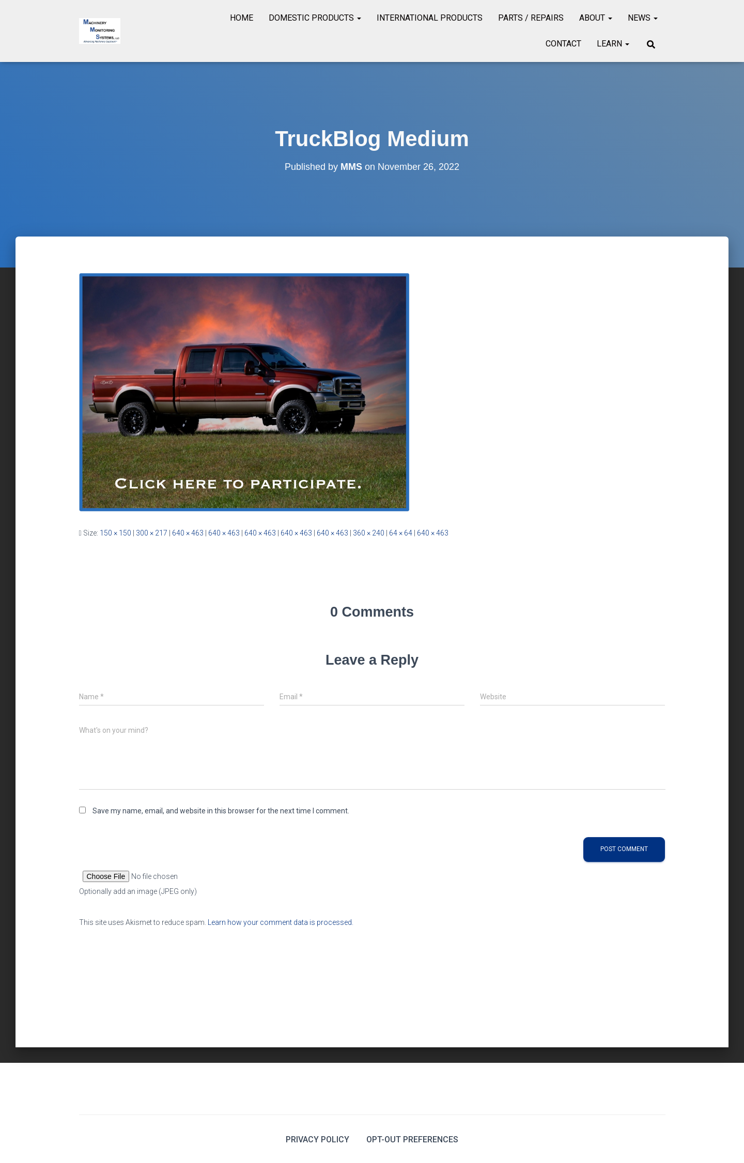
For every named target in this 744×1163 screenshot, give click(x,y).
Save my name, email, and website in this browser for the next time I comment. (220, 811)
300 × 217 (151, 533)
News (643, 18)
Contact (563, 44)
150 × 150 (115, 533)
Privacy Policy (317, 1139)
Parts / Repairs (531, 18)
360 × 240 (368, 533)
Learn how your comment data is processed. (280, 922)
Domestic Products (315, 18)
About (595, 18)
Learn (613, 44)
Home (241, 18)
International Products (430, 18)
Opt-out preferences (412, 1139)
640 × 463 (188, 533)
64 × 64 (400, 533)
